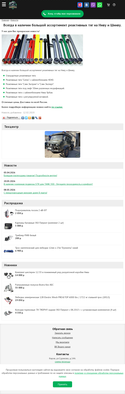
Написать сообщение (62, 337)
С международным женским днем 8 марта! (25, 192)
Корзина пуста (108, 4)
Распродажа (13, 203)
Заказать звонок (62, 333)
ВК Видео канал (62, 346)
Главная (5, 20)
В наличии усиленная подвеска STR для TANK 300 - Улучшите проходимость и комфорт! (48, 184)
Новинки (10, 265)
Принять (62, 384)
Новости (14, 20)
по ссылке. (57, 107)
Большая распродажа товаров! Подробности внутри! (30, 175)
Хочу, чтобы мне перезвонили (64, 13)
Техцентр (11, 127)
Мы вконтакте (62, 342)
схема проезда (62, 361)
